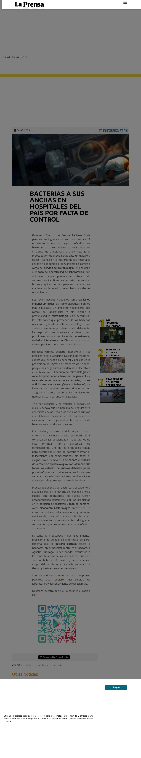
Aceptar (116, 687)
